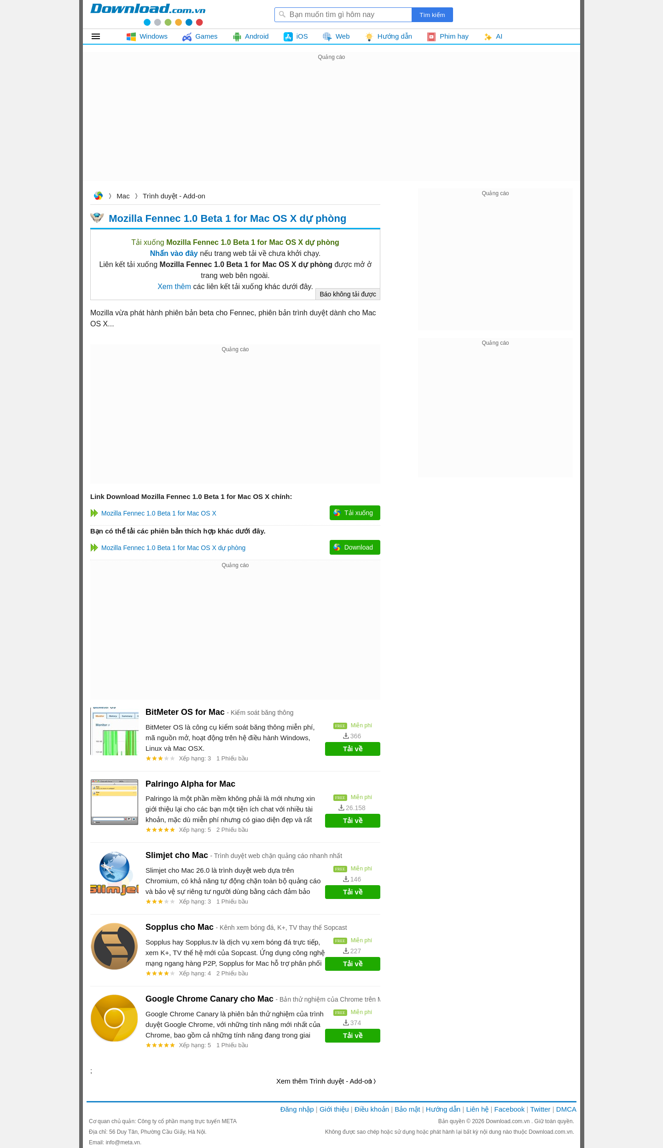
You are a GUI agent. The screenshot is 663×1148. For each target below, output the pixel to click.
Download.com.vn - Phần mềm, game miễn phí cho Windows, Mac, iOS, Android (147, 14)
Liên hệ (477, 1109)
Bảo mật (407, 1109)
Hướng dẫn (443, 1109)
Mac (122, 196)
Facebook (509, 1109)
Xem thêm (174, 286)
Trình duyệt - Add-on (174, 196)
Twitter (540, 1109)
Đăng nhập (297, 1109)
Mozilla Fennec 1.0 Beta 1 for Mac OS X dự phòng (227, 218)
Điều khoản (372, 1109)
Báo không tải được (348, 294)
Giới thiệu (334, 1109)
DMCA (566, 1109)
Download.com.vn (98, 196)
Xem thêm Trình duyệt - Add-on (324, 1081)
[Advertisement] (331, 127)
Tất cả (101, 36)
